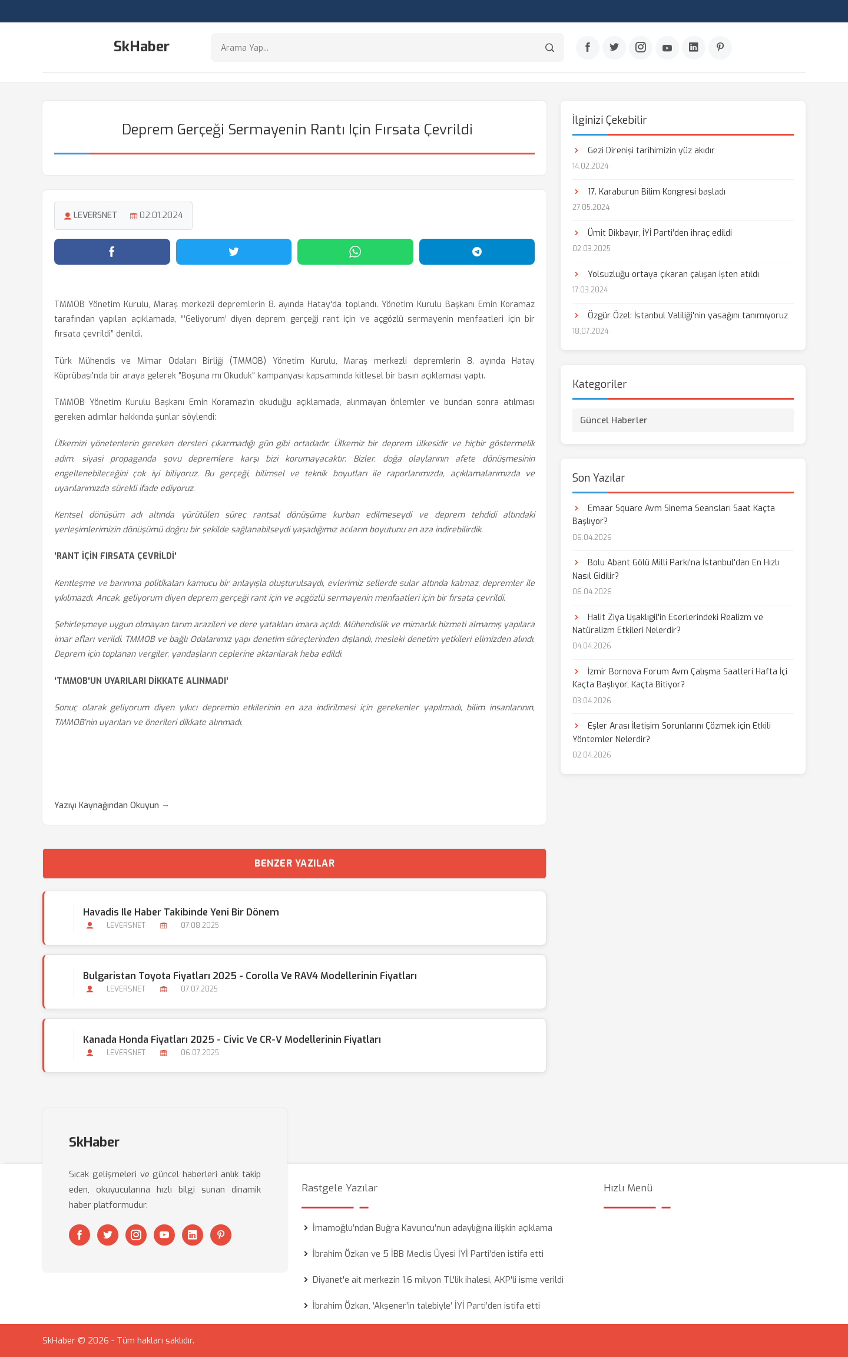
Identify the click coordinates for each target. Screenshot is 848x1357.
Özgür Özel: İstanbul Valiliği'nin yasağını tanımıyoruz (680, 315)
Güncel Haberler (614, 420)
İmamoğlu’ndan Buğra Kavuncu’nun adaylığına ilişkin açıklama (432, 1228)
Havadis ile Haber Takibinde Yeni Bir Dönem (181, 912)
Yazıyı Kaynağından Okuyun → (112, 805)
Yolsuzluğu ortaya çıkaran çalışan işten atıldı (665, 274)
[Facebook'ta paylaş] (112, 252)
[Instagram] (640, 48)
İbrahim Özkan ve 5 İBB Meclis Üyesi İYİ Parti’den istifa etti (428, 1254)
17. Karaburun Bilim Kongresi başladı (649, 191)
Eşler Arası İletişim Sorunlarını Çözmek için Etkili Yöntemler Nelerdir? (671, 732)
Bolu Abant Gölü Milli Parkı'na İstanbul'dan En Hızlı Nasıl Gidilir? (675, 569)
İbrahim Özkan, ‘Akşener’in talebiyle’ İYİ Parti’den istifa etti (426, 1306)
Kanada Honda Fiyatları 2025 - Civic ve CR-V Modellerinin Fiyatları (232, 1039)
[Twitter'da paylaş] (234, 252)
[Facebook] (587, 48)
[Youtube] (667, 48)
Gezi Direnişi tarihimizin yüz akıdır (643, 150)
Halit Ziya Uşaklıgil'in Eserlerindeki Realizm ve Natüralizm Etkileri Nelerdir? (667, 624)
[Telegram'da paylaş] (477, 252)
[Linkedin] (693, 48)
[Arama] (549, 47)
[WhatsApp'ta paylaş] (355, 252)
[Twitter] (614, 48)
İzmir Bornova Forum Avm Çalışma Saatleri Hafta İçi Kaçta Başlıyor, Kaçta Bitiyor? (679, 678)
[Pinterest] (720, 48)
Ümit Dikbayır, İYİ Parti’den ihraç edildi (652, 233)
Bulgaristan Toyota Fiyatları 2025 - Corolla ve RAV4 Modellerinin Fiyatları (250, 976)
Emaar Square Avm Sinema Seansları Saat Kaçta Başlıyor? (673, 515)
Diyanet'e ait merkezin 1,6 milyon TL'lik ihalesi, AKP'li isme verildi (438, 1280)
